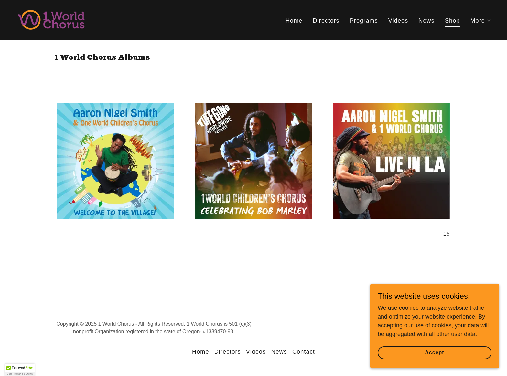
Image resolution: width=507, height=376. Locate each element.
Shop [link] (452, 20)
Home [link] (294, 20)
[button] (480, 20)
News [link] (426, 20)
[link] (51, 19)
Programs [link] (364, 20)
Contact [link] (303, 352)
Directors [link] (326, 20)
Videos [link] (398, 20)
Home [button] (200, 352)
